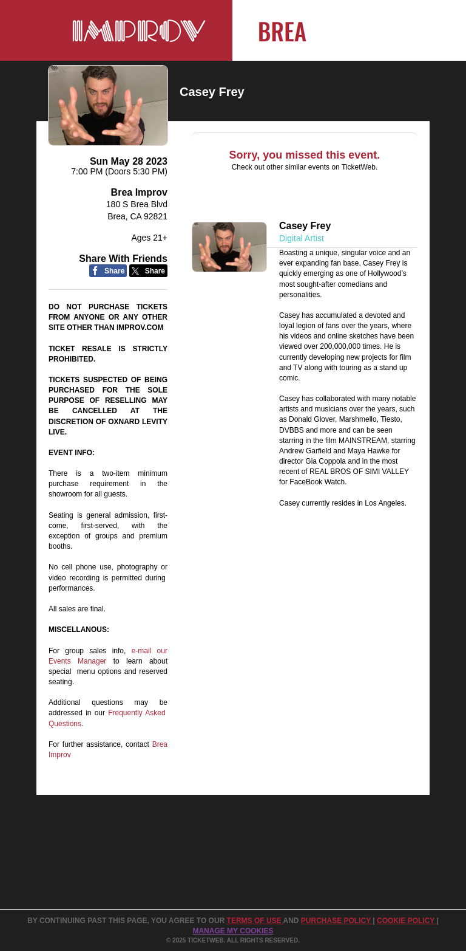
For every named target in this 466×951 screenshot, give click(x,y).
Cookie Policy (406, 920)
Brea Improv (139, 192)
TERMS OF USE (255, 920)
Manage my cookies (232, 931)
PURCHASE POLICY (337, 920)
